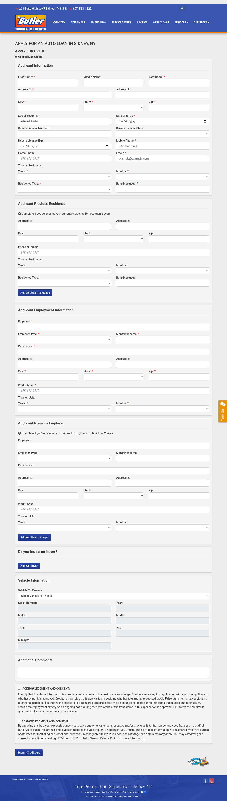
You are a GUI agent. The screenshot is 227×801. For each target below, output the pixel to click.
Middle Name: (92, 77)
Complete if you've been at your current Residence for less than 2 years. (64, 213)
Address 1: (25, 89)
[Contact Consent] (19, 721)
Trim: (21, 627)
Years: (22, 171)
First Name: (25, 77)
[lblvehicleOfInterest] (113, 596)
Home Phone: (26, 153)
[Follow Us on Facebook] (182, 8)
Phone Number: (28, 247)
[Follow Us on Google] (211, 781)
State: (87, 102)
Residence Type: (28, 183)
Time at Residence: (30, 165)
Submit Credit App (28, 752)
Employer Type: (27, 334)
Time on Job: (26, 397)
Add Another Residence (35, 292)
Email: (120, 153)
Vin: (118, 627)
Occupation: (25, 346)
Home (14, 779)
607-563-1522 (82, 8)
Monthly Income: (126, 334)
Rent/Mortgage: (126, 183)
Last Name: (156, 77)
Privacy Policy (109, 738)
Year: (119, 602)
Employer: (24, 321)
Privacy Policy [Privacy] (42, 779)
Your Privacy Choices (134, 792)
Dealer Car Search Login (90, 792)
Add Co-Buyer (29, 566)
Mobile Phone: (125, 140)
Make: (22, 615)
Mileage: (23, 640)
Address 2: (123, 89)
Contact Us (31, 779)
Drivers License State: (130, 128)
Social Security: (28, 115)
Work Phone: (26, 385)
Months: (121, 171)
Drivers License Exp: (31, 140)
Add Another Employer (34, 537)
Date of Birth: (124, 115)
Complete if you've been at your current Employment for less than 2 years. (66, 433)
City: (21, 102)
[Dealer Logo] (30, 22)
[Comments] (113, 672)
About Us (22, 779)
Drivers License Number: (33, 128)
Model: (120, 615)
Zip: (151, 102)
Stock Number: (27, 602)
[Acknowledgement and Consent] (19, 688)
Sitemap (118, 792)
